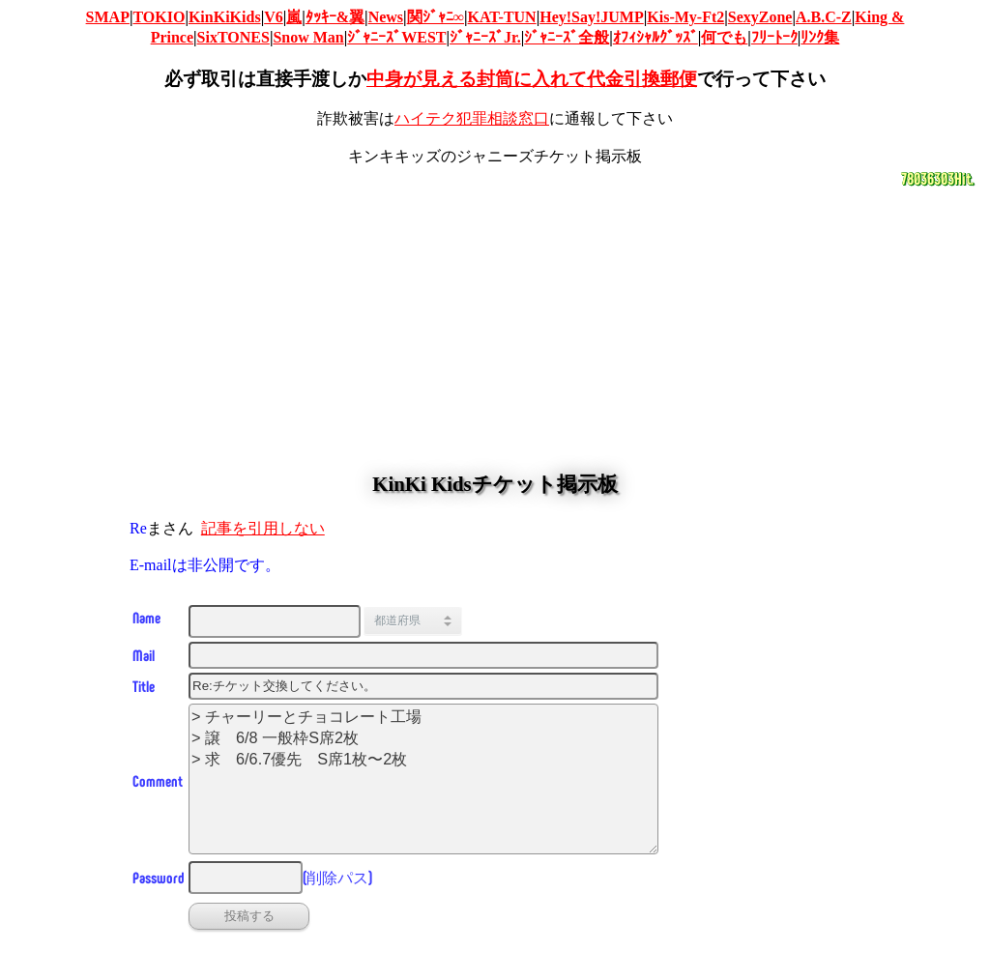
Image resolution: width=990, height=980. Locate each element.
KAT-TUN (502, 17)
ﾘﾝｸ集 (820, 37)
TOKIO (158, 17)
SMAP (108, 17)
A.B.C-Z (824, 17)
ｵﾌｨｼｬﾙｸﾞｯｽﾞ (655, 37)
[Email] (423, 655)
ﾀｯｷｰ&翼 (335, 17)
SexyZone (760, 17)
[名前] (275, 621)
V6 (273, 17)
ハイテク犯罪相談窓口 (471, 118)
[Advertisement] (495, 323)
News (385, 17)
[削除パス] (246, 877)
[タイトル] (423, 686)
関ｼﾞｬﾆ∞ (435, 17)
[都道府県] (427, 620)
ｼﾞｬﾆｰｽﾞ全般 (566, 37)
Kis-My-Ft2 (685, 17)
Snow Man (308, 37)
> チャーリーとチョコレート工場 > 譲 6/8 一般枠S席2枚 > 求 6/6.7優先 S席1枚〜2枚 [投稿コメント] (423, 779)
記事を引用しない (263, 528)
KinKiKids (225, 17)
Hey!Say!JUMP (591, 17)
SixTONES (233, 37)
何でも (724, 37)
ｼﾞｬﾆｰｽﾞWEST (396, 37)
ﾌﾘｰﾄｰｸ (774, 37)
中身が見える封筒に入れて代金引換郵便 (531, 79)
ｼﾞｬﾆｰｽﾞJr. (485, 37)
